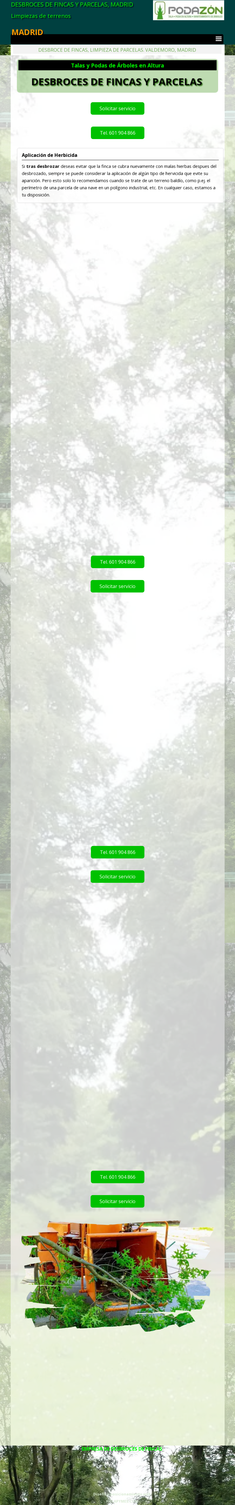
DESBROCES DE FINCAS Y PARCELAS (117, 80)
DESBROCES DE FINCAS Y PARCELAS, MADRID (72, 4)
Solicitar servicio (117, 108)
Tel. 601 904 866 (117, 133)
